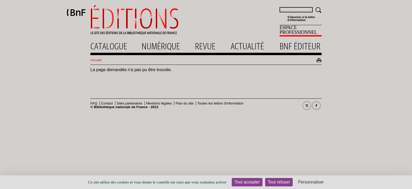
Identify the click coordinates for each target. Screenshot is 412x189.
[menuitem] (301, 30)
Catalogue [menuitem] (108, 46)
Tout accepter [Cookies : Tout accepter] (247, 182)
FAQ (93, 103)
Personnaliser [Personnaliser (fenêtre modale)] (311, 182)
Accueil (95, 60)
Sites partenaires (129, 103)
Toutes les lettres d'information (220, 103)
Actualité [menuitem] (247, 46)
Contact (107, 103)
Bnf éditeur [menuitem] (300, 46)
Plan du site (184, 103)
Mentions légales (159, 103)
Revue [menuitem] (205, 46)
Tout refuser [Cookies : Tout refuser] (279, 182)
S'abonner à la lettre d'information (301, 19)
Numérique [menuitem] (161, 46)
